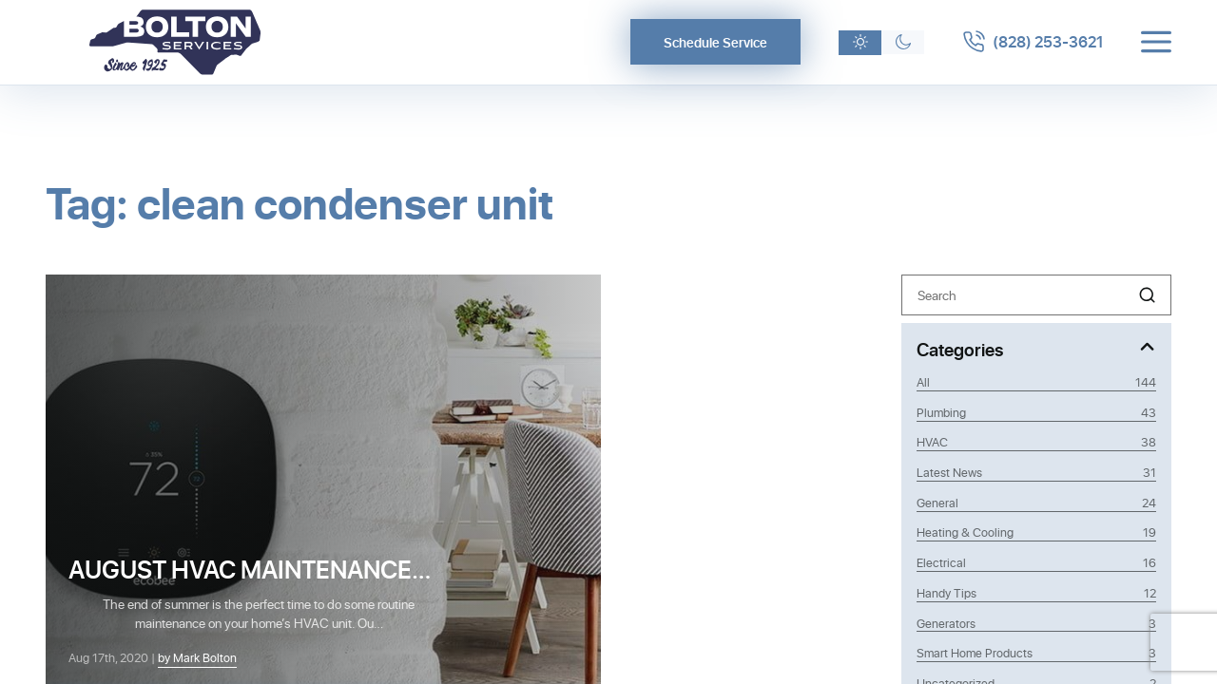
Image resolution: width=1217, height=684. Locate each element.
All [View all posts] (1036, 381)
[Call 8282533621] (1033, 42)
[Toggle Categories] (1036, 348)
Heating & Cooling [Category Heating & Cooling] (1036, 532)
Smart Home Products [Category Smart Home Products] (1036, 652)
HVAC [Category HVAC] (1036, 441)
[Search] (1036, 295)
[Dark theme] (902, 42)
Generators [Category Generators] (1036, 623)
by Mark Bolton (197, 657)
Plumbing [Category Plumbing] (1036, 412)
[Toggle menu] (1156, 42)
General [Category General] (1036, 502)
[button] (1147, 295)
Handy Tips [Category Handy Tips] (1036, 592)
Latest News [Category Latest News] (1036, 472)
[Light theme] (860, 42)
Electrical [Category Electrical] (1036, 562)
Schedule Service (715, 42)
